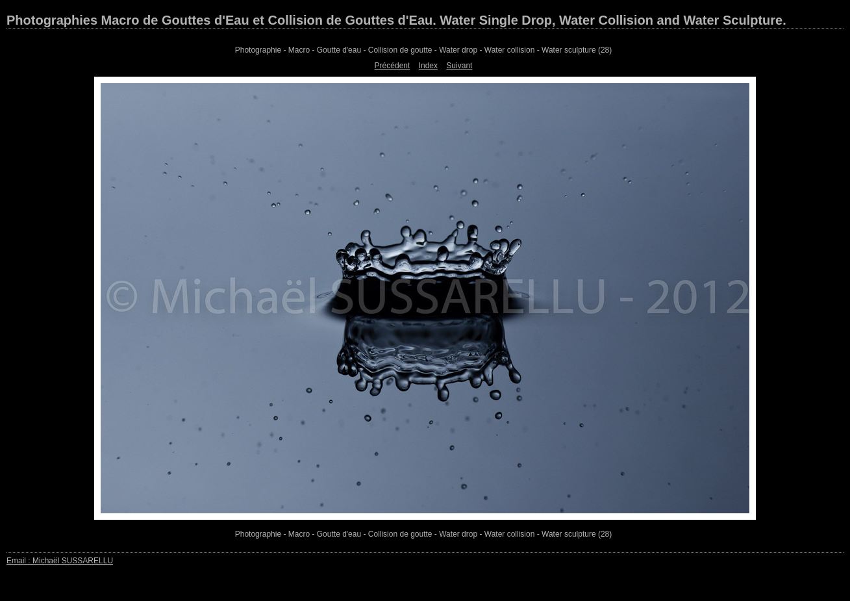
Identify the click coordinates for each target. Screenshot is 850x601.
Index (428, 65)
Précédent (392, 65)
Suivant (459, 65)
